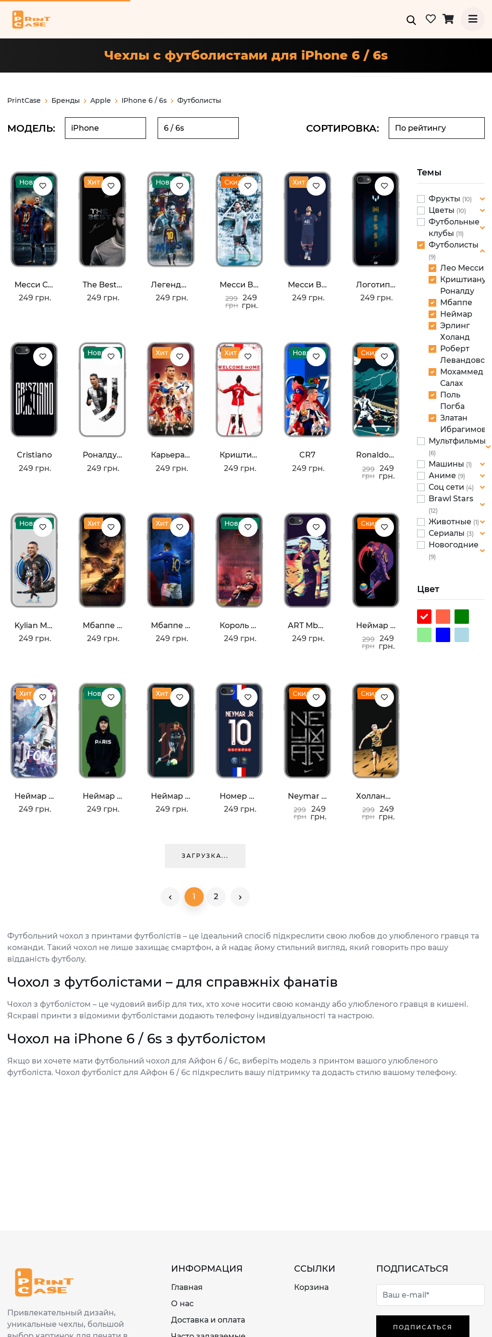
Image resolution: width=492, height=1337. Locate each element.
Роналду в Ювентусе (102, 454)
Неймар (456, 314)
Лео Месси (462, 267)
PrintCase (27, 100)
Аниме (443, 475)
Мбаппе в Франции (170, 625)
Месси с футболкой (34, 284)
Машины (447, 464)
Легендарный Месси (170, 284)
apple (104, 100)
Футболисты (454, 244)
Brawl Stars (451, 498)
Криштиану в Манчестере (239, 454)
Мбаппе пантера (102, 625)
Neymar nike (307, 796)
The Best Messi (102, 284)
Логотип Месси (375, 284)
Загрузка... (205, 855)
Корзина (311, 1287)
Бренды (68, 100)
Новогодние (454, 544)
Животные (451, 521)
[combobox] (105, 128)
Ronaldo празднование (375, 454)
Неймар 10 (170, 796)
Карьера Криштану (170, 454)
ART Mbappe (307, 625)
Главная (187, 1287)
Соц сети (447, 487)
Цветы (442, 210)
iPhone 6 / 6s (144, 100)
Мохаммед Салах (461, 377)
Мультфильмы (457, 441)
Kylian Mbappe (34, 625)
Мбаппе (456, 302)
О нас (182, 1303)
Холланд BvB (375, 796)
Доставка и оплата (208, 1320)
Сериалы (448, 533)
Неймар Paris (102, 796)
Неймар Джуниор (34, 796)
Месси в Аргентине (239, 284)
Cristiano (34, 454)
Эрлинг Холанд (455, 331)
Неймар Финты (375, 625)
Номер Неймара (239, 796)
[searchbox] (105, 128)
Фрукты (445, 198)
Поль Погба (452, 400)
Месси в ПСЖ (307, 284)
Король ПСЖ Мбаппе (239, 625)
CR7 (307, 454)
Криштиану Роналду (463, 285)
